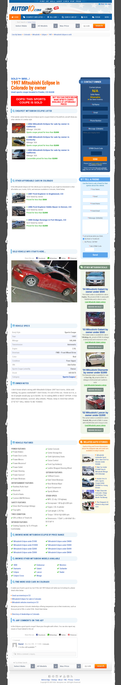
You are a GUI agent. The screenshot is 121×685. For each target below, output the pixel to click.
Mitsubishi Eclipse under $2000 (25, 549)
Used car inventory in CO (21, 595)
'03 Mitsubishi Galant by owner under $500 (95, 330)
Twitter (62, 258)
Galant (39, 568)
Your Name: (95, 189)
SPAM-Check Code (95, 148)
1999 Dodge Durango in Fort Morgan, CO (47, 220)
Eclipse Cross (19, 576)
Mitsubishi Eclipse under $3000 (25, 552)
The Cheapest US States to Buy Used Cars (101, 504)
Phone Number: (95, 121)
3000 (15, 565)
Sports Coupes (69, 377)
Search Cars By (69, 17)
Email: (95, 113)
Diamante (17, 568)
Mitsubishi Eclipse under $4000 (59, 541)
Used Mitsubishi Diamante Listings (95, 385)
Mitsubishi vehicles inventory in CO (25, 602)
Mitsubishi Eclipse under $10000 (26, 545)
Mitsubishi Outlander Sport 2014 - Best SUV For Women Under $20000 (102, 459)
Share (103, 4)
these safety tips (97, 163)
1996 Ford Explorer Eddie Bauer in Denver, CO (49, 207)
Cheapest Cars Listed (33, 17)
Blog (84, 17)
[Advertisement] (60, 56)
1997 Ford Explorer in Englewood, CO (45, 194)
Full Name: (95, 104)
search (99, 25)
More (107, 17)
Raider (62, 572)
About (60, 680)
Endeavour (41, 565)
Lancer (39, 572)
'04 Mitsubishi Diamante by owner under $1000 (95, 371)
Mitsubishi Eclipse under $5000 (59, 545)
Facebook (41, 258)
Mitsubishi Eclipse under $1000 (25, 541)
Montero (63, 565)
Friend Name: (95, 204)
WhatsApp (53, 258)
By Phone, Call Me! (90, 241)
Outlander (63, 568)
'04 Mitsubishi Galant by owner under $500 (95, 290)
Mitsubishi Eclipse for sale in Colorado (26, 599)
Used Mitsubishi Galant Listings (95, 302)
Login (109, 4)
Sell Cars (52, 17)
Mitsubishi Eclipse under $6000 (59, 549)
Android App (45, 680)
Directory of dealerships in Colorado (25, 614)
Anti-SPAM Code (95, 246)
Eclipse (16, 572)
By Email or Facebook (91, 238)
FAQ (65, 680)
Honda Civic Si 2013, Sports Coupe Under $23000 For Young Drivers (101, 483)
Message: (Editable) (95, 129)
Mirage (39, 576)
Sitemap (54, 680)
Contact (77, 680)
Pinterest (73, 258)
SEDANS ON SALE (94, 307)
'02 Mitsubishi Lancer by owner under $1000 (95, 414)
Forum (96, 17)
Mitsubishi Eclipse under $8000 (59, 552)
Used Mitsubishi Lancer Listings (95, 425)
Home (15, 17)
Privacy (70, 680)
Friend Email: (95, 211)
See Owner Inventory (96, 99)
